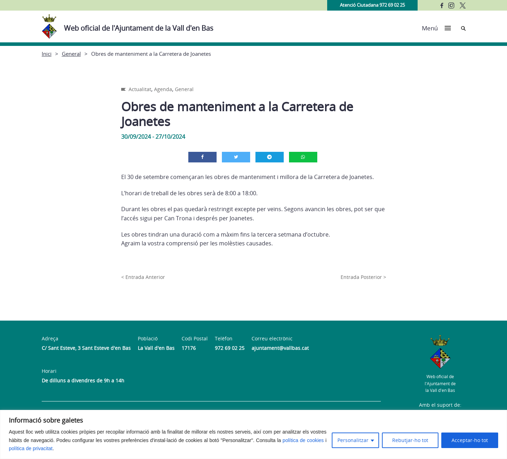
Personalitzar (353, 440)
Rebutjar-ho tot (410, 440)
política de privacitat (31, 448)
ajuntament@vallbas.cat (280, 348)
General (71, 53)
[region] (253, 434)
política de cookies (303, 440)
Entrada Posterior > (363, 277)
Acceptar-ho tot (470, 440)
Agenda (163, 89)
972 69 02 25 (229, 348)
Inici (47, 53)
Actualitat (140, 89)
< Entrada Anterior (143, 277)
